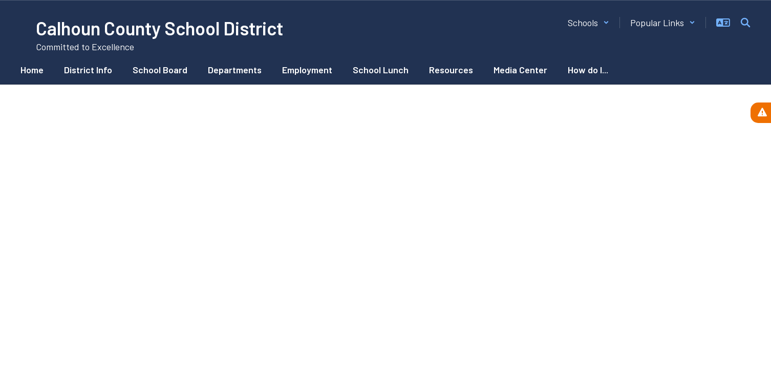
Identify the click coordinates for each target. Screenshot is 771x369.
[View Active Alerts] (761, 112)
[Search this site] (745, 22)
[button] (588, 22)
